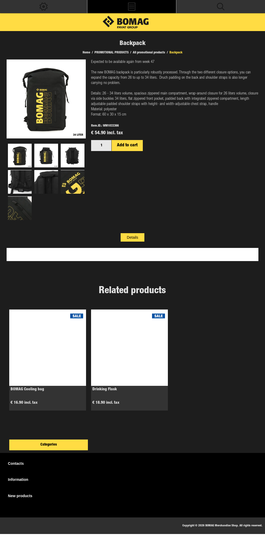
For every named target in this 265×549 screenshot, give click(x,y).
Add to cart (127, 145)
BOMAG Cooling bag (27, 389)
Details (132, 237)
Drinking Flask (104, 389)
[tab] (133, 237)
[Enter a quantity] (101, 145)
